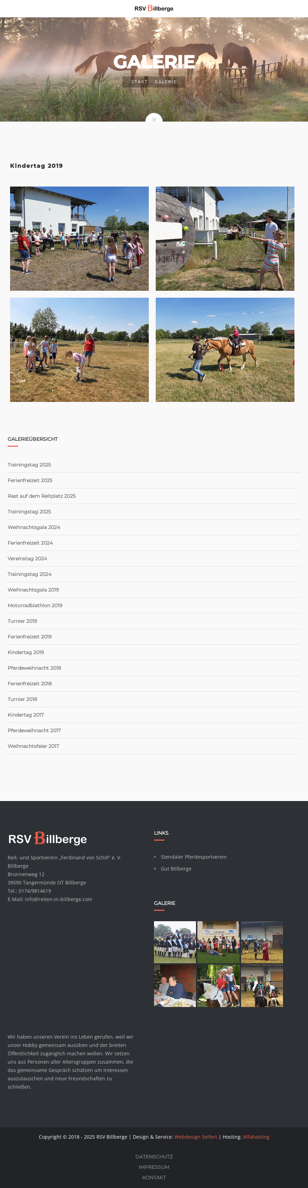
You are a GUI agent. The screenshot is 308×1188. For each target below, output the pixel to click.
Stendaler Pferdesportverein (194, 856)
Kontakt (154, 1177)
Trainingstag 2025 (29, 465)
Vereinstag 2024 (27, 558)
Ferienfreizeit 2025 (30, 480)
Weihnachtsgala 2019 (33, 590)
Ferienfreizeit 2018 (30, 683)
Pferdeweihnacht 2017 (34, 730)
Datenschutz (154, 1157)
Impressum (154, 1167)
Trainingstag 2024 (29, 574)
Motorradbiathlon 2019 (35, 605)
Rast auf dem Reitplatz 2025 (42, 496)
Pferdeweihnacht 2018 (34, 668)
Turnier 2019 (22, 621)
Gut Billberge (176, 868)
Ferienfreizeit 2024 (30, 543)
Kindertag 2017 (26, 715)
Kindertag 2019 (26, 652)
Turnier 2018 (22, 699)
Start (139, 82)
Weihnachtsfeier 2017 (33, 746)
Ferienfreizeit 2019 (30, 637)
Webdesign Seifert (195, 1136)
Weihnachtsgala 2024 (34, 527)
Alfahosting (256, 1136)
